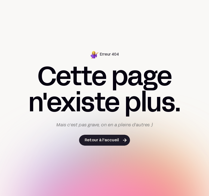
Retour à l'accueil (102, 140)
